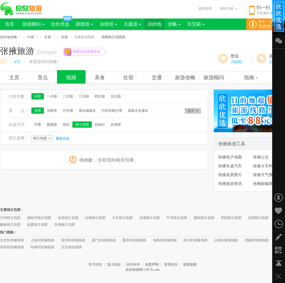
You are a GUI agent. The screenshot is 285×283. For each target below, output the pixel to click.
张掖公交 (261, 157)
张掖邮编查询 (265, 183)
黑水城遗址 (87, 111)
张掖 (64, 37)
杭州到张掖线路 (73, 240)
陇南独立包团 (10, 225)
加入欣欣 (114, 264)
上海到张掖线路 (42, 240)
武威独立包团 (149, 218)
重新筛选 (62, 139)
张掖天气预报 (265, 174)
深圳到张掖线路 (12, 247)
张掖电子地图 (230, 157)
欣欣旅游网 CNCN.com (142, 270)
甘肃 (49, 37)
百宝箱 (196, 24)
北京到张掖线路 (12, 240)
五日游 (116, 96)
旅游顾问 (33, 24)
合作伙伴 (133, 264)
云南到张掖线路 (226, 240)
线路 (71, 77)
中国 (32, 37)
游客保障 (205, 9)
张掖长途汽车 (230, 166)
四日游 (100, 96)
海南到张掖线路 (165, 240)
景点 (43, 77)
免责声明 (152, 264)
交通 (157, 77)
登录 (261, 22)
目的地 (154, 24)
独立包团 (82, 125)
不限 (37, 125)
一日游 (52, 96)
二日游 (68, 96)
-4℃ (17, 62)
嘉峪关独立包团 (39, 218)
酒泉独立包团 (204, 218)
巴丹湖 (68, 111)
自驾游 (116, 125)
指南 (251, 77)
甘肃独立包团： (12, 210)
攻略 (174, 24)
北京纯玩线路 (71, 247)
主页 (14, 77)
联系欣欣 (171, 264)
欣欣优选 (60, 24)
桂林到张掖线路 (42, 247)
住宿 (128, 77)
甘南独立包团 (64, 225)
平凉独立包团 (176, 218)
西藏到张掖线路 (257, 240)
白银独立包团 (95, 218)
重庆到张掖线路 (134, 240)
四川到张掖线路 (195, 240)
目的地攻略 (10, 37)
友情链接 (190, 264)
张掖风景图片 (230, 174)
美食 (100, 77)
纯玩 (66, 125)
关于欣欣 (95, 264)
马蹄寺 (52, 111)
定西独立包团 (258, 218)
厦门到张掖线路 (104, 240)
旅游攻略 (185, 77)
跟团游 (84, 24)
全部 (37, 96)
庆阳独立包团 (231, 218)
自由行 (100, 125)
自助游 (108, 24)
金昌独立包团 (68, 218)
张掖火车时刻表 (267, 166)
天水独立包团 (122, 218)
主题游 (132, 24)
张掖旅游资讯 (230, 183)
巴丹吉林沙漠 (111, 111)
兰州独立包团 (10, 218)
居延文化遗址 (138, 111)
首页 (9, 24)
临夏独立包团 (37, 225)
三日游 (84, 96)
